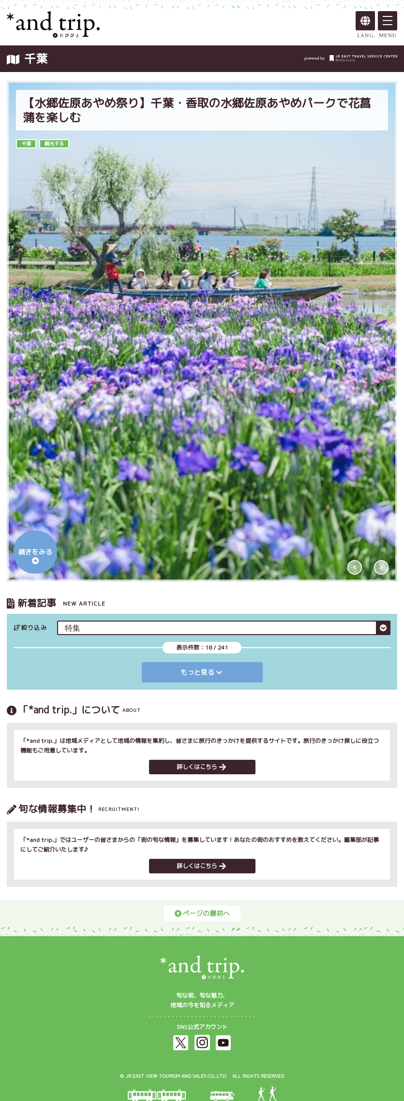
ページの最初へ (202, 913)
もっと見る (201, 672)
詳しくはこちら (201, 767)
